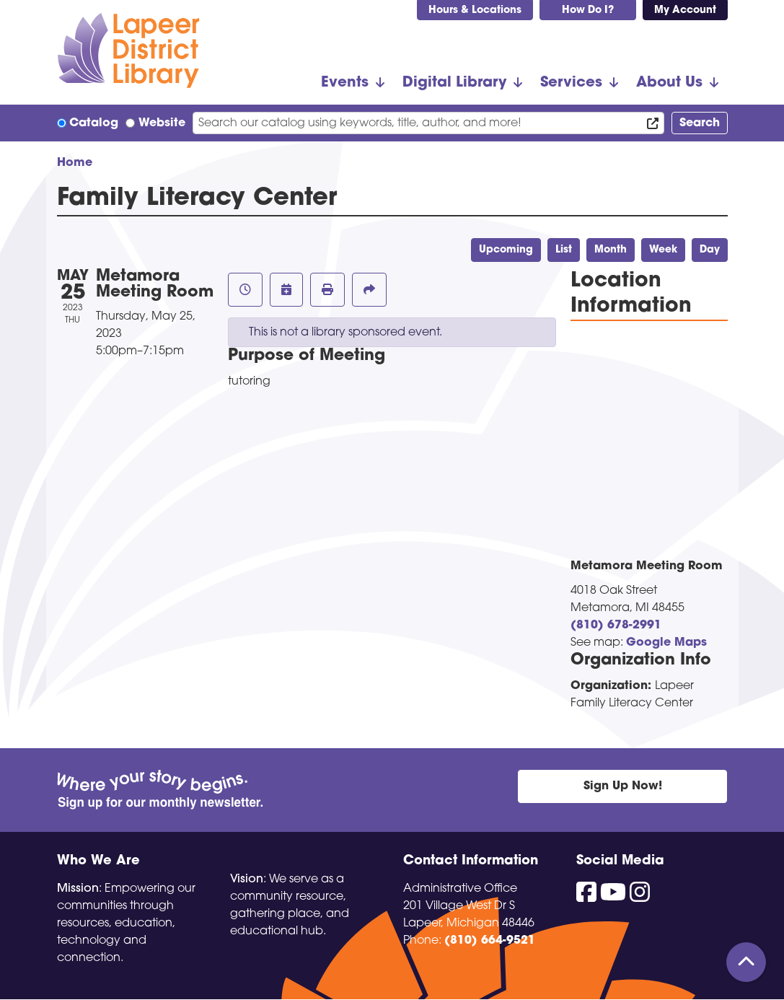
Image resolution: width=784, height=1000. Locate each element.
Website (161, 123)
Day (710, 250)
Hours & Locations (474, 10)
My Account (685, 10)
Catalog (93, 123)
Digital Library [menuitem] (454, 83)
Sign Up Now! (622, 786)
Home (74, 163)
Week (663, 250)
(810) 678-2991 (616, 625)
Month (610, 250)
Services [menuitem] (571, 83)
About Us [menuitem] (669, 83)
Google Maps (666, 643)
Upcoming (506, 250)
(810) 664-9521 (489, 941)
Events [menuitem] (345, 83)
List (563, 250)
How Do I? (588, 10)
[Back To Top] (746, 962)
